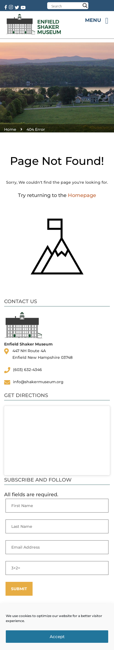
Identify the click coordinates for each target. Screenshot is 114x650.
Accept (57, 636)
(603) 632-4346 (27, 369)
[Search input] (65, 6)
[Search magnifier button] (85, 5)
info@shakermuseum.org (38, 381)
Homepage (82, 195)
